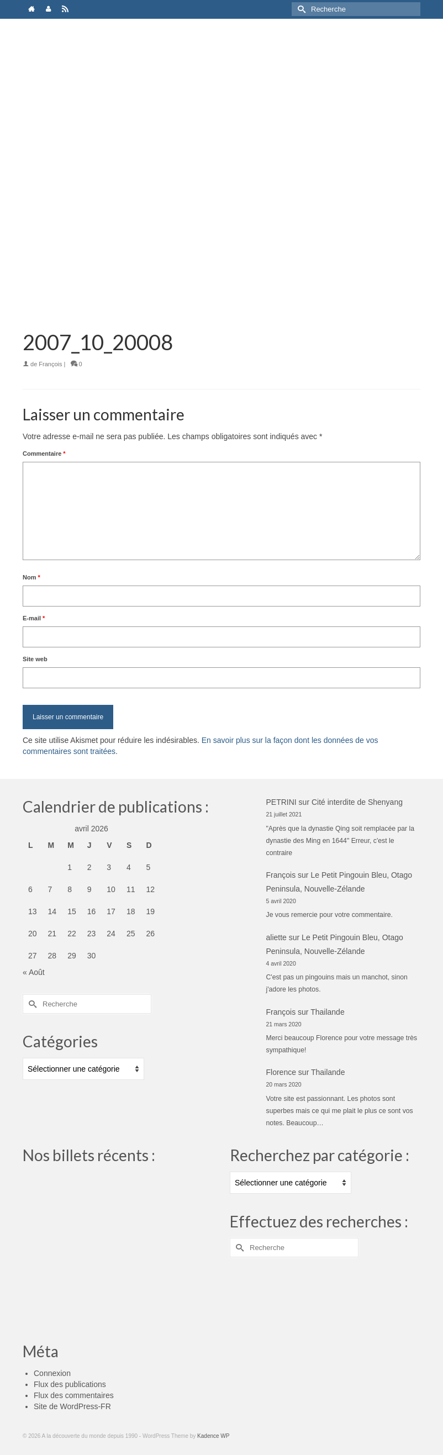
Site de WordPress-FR (72, 1406)
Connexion (52, 1373)
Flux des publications (70, 1384)
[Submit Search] (300, 9)
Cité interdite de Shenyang (357, 802)
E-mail (34, 618)
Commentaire (44, 453)
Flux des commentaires (74, 1395)
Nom (31, 577)
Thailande (327, 1012)
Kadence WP (213, 1436)
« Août (34, 972)
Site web (35, 659)
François (50, 364)
